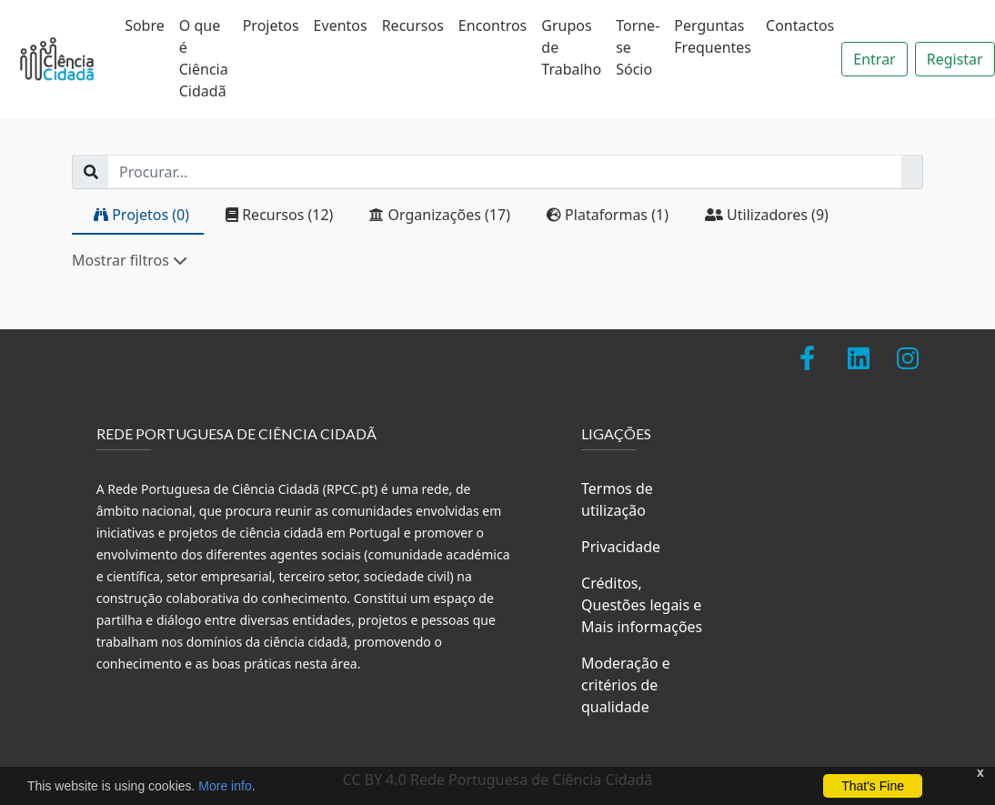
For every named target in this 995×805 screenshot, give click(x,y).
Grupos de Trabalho (571, 47)
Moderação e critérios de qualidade (625, 685)
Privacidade (620, 547)
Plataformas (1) (607, 215)
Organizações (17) (439, 215)
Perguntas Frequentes (712, 36)
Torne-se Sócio (637, 47)
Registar (955, 59)
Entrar (874, 59)
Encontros (492, 25)
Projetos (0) (141, 215)
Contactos (800, 25)
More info (224, 786)
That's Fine (872, 786)
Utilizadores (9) (767, 215)
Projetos (271, 25)
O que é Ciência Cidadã (203, 58)
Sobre (145, 25)
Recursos (413, 25)
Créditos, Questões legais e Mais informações (641, 605)
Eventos (340, 25)
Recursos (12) (279, 215)
